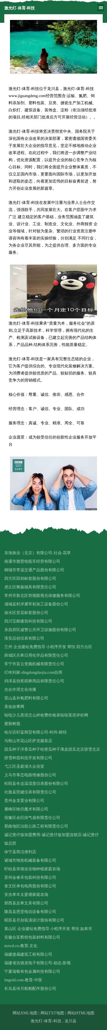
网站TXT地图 (52, 1013)
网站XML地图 (25, 1013)
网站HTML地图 (81, 1013)
